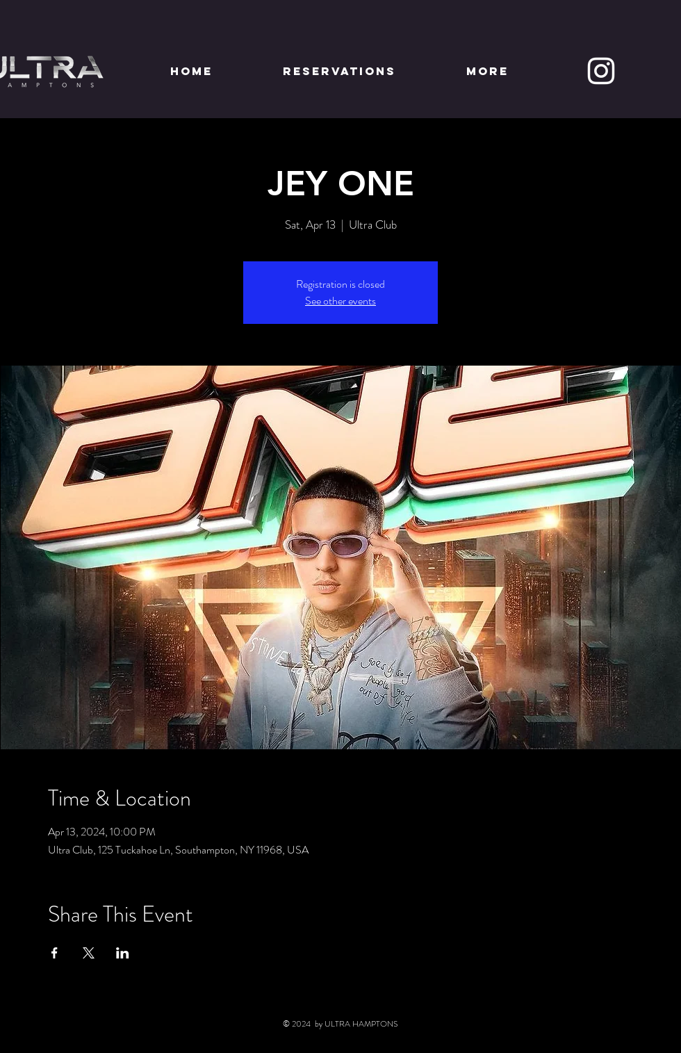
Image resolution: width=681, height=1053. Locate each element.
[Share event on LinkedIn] (122, 952)
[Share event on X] (88, 952)
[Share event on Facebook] (54, 952)
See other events (340, 301)
